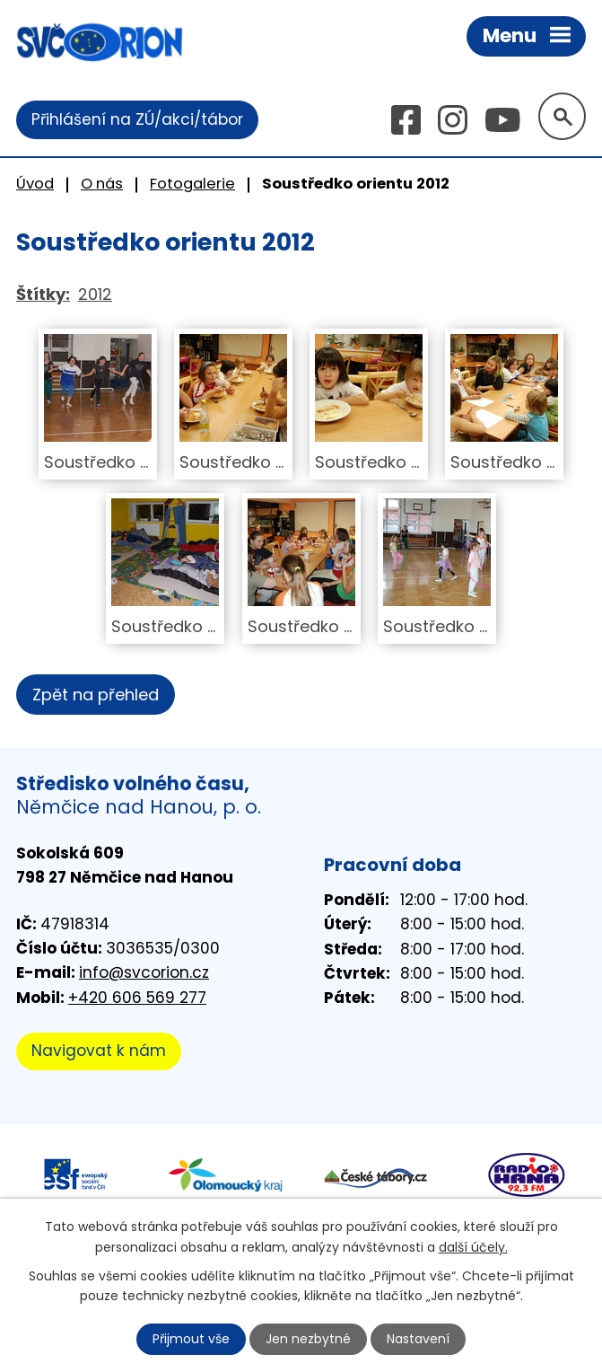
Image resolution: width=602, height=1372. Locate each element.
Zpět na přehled (95, 694)
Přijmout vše (191, 1339)
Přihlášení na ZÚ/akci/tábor (137, 119)
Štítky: (43, 294)
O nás (102, 183)
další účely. (473, 1246)
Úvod (35, 183)
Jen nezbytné (308, 1339)
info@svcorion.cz (144, 972)
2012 (95, 294)
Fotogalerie (192, 183)
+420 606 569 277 (137, 997)
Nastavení (418, 1339)
